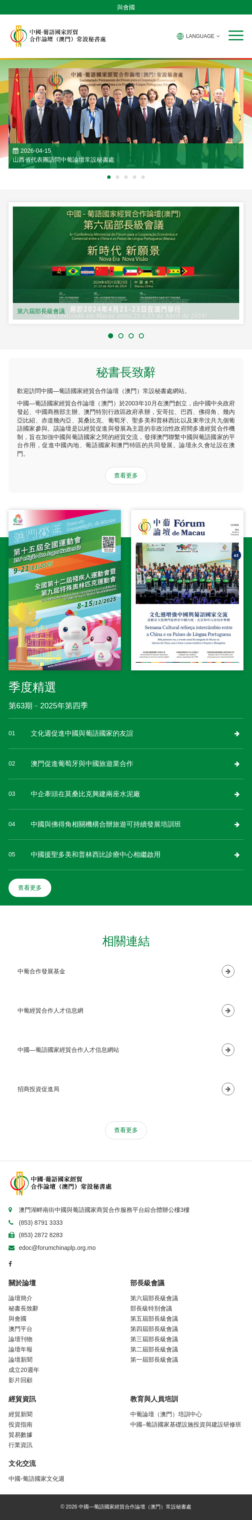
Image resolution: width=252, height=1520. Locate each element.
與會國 (126, 7)
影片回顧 (20, 1380)
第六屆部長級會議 (41, 311)
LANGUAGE (198, 36)
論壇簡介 (20, 1298)
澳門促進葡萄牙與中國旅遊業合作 (82, 763)
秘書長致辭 (23, 1308)
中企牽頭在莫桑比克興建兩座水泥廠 (85, 794)
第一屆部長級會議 (154, 1359)
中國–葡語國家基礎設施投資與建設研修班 (185, 1424)
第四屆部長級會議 (154, 1328)
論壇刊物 (20, 1339)
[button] (236, 35)
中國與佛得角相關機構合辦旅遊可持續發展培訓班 (106, 824)
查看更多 (126, 475)
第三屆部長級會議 (154, 1339)
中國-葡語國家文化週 (36, 1478)
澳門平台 (20, 1328)
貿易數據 (20, 1434)
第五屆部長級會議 (154, 1318)
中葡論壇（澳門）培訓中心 (166, 1414)
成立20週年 (24, 1369)
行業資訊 (20, 1444)
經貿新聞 (20, 1414)
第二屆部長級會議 (154, 1349)
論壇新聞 (20, 1359)
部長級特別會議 (151, 1308)
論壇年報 (20, 1349)
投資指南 (20, 1424)
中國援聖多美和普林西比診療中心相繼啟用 (96, 854)
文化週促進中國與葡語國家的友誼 (82, 733)
